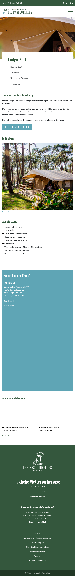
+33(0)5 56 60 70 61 (13, 2)
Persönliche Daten (37, 561)
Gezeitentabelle (37, 496)
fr (63, 2)
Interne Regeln (37, 542)
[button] (2, 211)
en (67, 2)
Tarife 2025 (37, 533)
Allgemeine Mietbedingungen (37, 538)
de (71, 3)
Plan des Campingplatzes (37, 547)
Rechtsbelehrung (37, 551)
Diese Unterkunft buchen (17, 126)
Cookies (37, 556)
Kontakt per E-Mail (37, 522)
